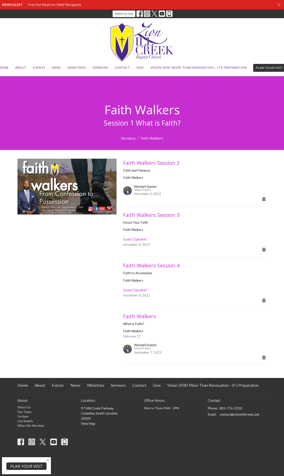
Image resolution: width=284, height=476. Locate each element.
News (56, 67)
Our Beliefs (25, 421)
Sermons (100, 67)
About (20, 67)
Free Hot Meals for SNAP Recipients (54, 5)
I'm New (23, 416)
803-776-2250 (231, 408)
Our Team (24, 412)
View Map (88, 423)
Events (39, 67)
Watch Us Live (124, 14)
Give (140, 67)
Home (22, 385)
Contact (122, 67)
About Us (24, 407)
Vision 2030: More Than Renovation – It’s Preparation (198, 67)
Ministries (77, 67)
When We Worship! (31, 425)
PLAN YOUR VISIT (26, 466)
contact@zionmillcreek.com (239, 414)
